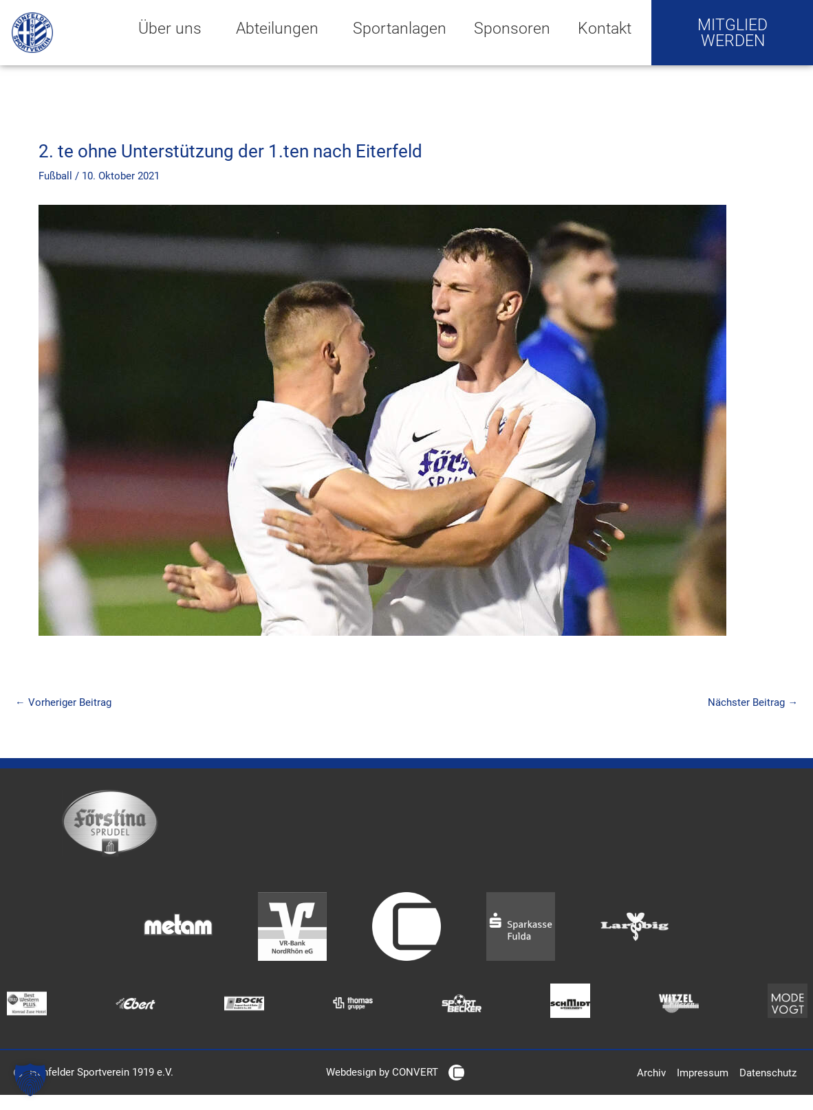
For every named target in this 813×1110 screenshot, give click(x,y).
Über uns (173, 28)
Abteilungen (280, 28)
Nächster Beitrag (753, 702)
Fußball (55, 176)
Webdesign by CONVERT (382, 1073)
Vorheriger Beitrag (63, 702)
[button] (30, 1080)
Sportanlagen (399, 28)
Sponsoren (512, 28)
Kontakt (604, 28)
